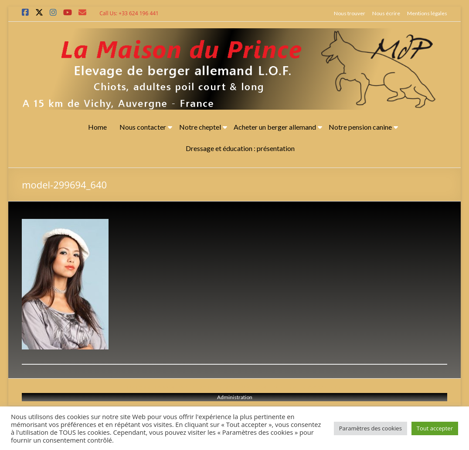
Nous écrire (386, 13)
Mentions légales (427, 13)
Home (97, 127)
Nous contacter (142, 127)
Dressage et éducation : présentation (240, 148)
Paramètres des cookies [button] (370, 428)
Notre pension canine (360, 127)
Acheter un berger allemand (275, 127)
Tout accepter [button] (435, 428)
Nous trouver (349, 13)
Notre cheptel (200, 127)
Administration (234, 397)
